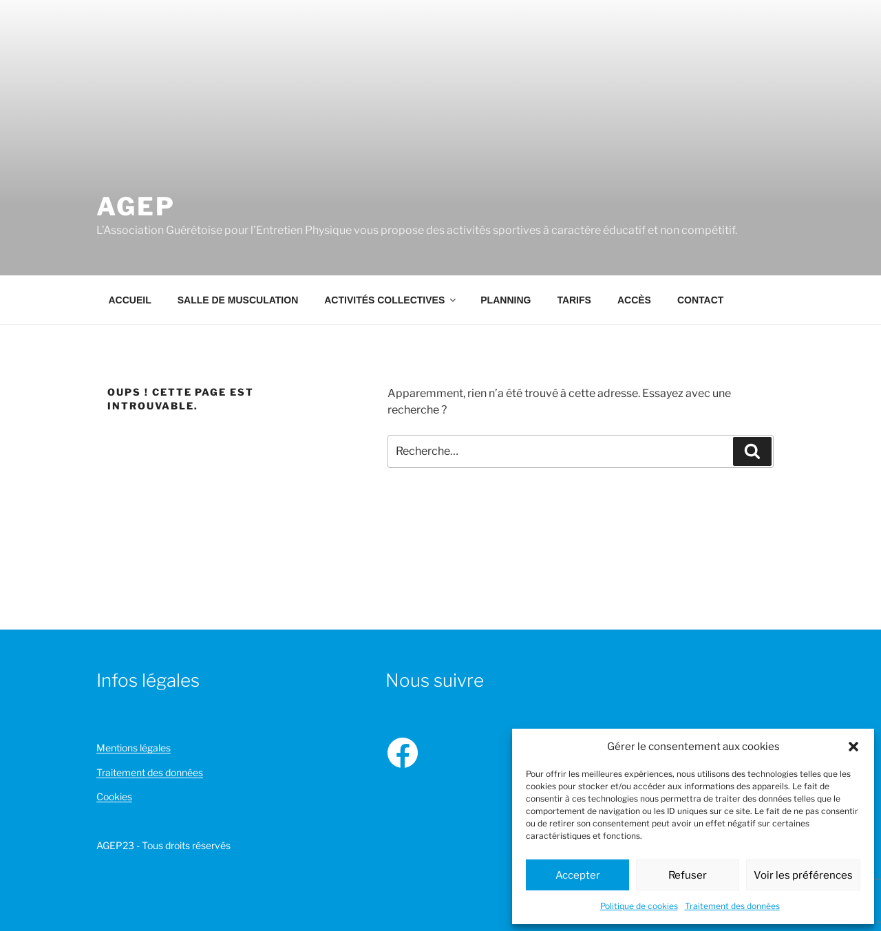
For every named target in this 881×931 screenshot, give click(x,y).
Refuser (687, 875)
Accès (634, 300)
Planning (505, 300)
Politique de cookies (639, 906)
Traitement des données (732, 906)
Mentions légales (133, 747)
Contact (700, 300)
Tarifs (574, 300)
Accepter (577, 875)
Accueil (130, 300)
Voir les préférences (803, 875)
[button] (853, 746)
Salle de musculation (238, 300)
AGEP (136, 206)
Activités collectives (391, 300)
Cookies (114, 796)
